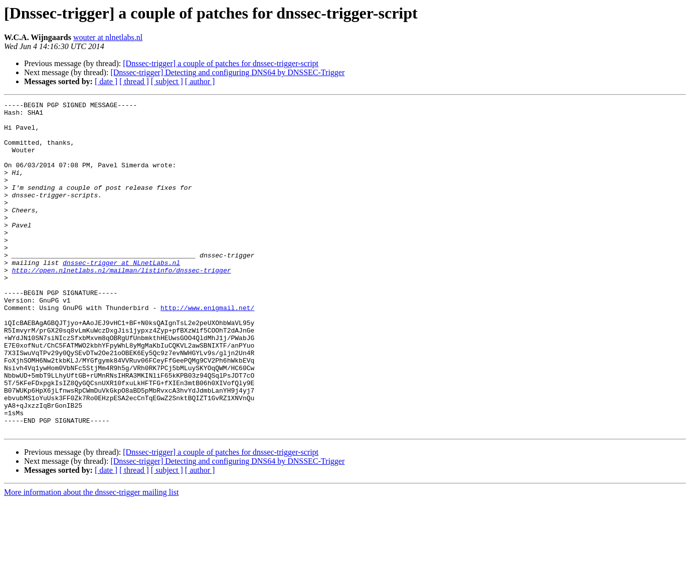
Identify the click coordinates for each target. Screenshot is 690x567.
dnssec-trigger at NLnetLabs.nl (121, 295)
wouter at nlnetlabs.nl (107, 37)
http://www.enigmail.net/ (207, 349)
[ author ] (200, 81)
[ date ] (106, 81)
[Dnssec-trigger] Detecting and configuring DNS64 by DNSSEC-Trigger (227, 72)
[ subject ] (167, 81)
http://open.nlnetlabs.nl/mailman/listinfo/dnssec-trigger (121, 304)
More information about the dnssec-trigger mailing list (91, 558)
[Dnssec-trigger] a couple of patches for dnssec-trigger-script (220, 63)
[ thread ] (134, 81)
